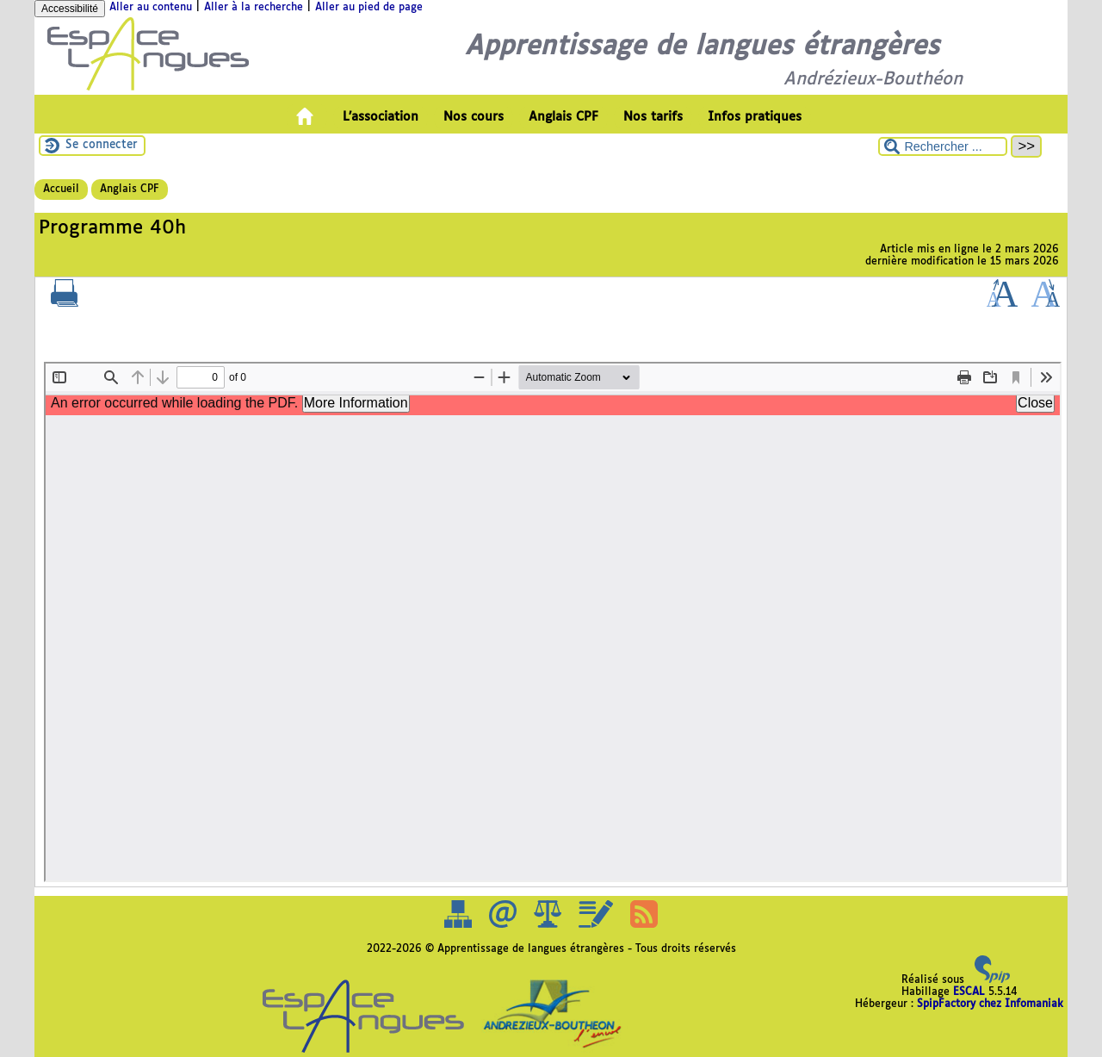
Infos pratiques (755, 117)
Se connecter (101, 145)
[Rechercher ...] (942, 146)
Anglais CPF (563, 117)
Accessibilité (69, 9)
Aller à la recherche (253, 8)
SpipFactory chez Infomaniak (990, 1004)
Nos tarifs (653, 117)
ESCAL (969, 992)
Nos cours (473, 117)
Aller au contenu (150, 8)
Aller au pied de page (369, 8)
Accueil (61, 189)
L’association (380, 117)
